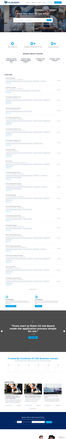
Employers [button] (34, 2)
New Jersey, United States (13, 256)
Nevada (10, 98)
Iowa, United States (12, 88)
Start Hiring (8, 430)
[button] (64, 63)
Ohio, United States (12, 185)
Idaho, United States (12, 79)
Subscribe (49, 399)
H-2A (6, 79)
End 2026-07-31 (46, 198)
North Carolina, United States (14, 162)
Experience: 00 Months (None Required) (13, 177)
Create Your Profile (11, 306)
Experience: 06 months (27, 111)
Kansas (10, 109)
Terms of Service (42, 401)
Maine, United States (12, 119)
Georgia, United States (13, 196)
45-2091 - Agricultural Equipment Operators (14, 81)
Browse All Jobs (33, 289)
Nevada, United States (13, 173)
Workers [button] (28, 2)
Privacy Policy (37, 401)
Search (49, 20)
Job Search (58, 2)
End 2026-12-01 (9, 122)
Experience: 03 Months (36, 90)
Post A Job (49, 2)
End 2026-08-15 (46, 164)
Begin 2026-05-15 (36, 81)
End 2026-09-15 (46, 281)
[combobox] (30, 20)
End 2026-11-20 (9, 239)
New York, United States (13, 130)
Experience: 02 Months (38, 164)
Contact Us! (17, 430)
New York (10, 141)
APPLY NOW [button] (33, 321)
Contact (39, 2)
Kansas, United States (12, 226)
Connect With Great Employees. (42, 24)
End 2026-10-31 (36, 175)
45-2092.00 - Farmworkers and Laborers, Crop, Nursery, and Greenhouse (19, 100)
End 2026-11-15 (43, 81)
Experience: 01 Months (27, 81)
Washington (11, 268)
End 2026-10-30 (9, 134)
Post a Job (38, 306)
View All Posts (33, 385)
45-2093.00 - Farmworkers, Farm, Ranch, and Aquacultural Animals (18, 90)
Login (44, 2)
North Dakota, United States (14, 247)
